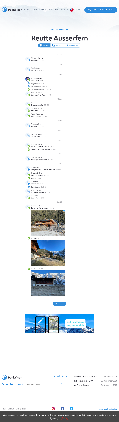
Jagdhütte (34, 198)
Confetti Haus (36, 116)
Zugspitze (34, 60)
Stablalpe (34, 269)
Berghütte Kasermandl (39, 146)
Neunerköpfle (36, 86)
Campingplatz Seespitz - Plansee (43, 169)
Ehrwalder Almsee (38, 192)
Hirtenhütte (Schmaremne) (40, 150)
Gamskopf (34, 70)
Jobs (56, 10)
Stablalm (34, 110)
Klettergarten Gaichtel (39, 159)
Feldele (33, 178)
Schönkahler (35, 136)
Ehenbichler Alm (37, 105)
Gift (50, 10)
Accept (54, 418)
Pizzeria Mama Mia (38, 89)
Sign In (64, 10)
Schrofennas (35, 187)
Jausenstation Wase (38, 95)
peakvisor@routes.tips (108, 409)
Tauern (33, 184)
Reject (64, 418)
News (26, 10)
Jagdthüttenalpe (37, 175)
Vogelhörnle (35, 83)
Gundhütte (35, 80)
